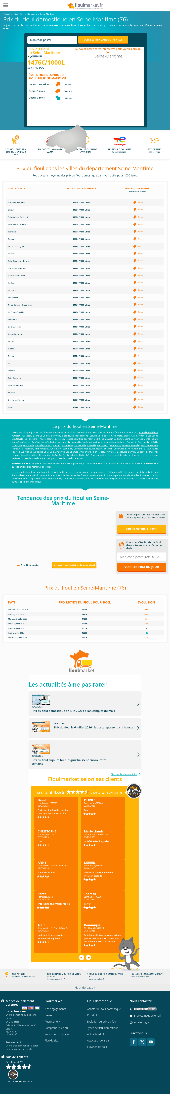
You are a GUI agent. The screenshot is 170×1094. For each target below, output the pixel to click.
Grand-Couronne (15, 334)
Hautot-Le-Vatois (55, 438)
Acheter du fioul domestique (104, 996)
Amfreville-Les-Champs (66, 451)
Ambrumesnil (41, 448)
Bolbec (11, 341)
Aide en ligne (142, 1009)
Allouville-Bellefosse (148, 432)
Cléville (154, 442)
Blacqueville (68, 435)
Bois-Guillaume (14, 327)
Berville (131, 451)
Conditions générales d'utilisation (59, 1081)
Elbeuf (11, 210)
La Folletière (31, 438)
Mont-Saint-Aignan (16, 246)
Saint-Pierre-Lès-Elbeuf (18, 224)
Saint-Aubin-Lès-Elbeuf (18, 217)
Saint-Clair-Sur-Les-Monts (137, 438)
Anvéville (111, 451)
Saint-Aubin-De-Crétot (112, 438)
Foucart (56, 445)
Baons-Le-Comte (41, 435)
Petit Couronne (14, 378)
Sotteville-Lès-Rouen (17, 268)
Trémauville (17, 448)
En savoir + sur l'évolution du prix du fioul (74, 564)
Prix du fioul (94, 1002)
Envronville (28, 445)
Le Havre (12, 290)
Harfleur (11, 283)
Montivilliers (13, 297)
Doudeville (72, 455)
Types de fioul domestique (102, 1015)
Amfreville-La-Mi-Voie (43, 451)
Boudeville (142, 451)
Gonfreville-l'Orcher (16, 275)
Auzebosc (26, 435)
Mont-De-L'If (94, 438)
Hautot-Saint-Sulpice (76, 438)
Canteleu (12, 231)
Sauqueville (152, 448)
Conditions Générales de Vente (27, 1081)
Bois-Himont (81, 435)
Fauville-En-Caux (43, 445)
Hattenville (67, 445)
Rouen (11, 253)
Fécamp (11, 370)
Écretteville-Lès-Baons (147, 435)
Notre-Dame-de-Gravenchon (20, 305)
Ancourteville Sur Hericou (92, 451)
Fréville (42, 438)
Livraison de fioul (97, 1034)
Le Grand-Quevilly (16, 312)
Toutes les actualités (124, 761)
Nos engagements (55, 996)
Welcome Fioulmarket (57, 1021)
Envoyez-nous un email (147, 1002)
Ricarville (91, 445)
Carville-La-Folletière (100, 435)
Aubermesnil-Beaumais (60, 448)
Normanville (80, 445)
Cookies (124, 1081)
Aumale (11, 392)
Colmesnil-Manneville (84, 448)
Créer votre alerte (141, 529)
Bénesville (122, 451)
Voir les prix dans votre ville (103, 39)
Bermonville (143, 442)
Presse (48, 1002)
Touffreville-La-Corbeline (44, 442)
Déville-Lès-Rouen (16, 400)
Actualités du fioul (97, 1021)
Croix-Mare (116, 435)
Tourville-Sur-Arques (22, 451)
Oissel (10, 407)
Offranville (119, 448)
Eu (9, 363)
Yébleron (29, 448)
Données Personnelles (106, 1081)
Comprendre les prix (57, 1015)
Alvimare (97, 442)
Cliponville (17, 445)
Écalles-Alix (129, 435)
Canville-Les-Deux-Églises (33, 455)
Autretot (16, 435)
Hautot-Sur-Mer (104, 448)
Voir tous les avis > (122, 955)
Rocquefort (102, 445)
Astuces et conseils (98, 1028)
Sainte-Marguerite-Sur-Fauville (124, 445)
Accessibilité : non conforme (144, 1081)
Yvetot (11, 348)
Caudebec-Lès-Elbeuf (17, 202)
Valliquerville (64, 442)
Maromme (12, 319)
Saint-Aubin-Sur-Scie (135, 448)
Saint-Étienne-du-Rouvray (19, 261)
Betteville (55, 435)
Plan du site (51, 1028)
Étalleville (83, 455)
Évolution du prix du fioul (102, 1009)
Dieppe (11, 356)
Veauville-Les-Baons (82, 442)
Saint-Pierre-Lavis (149, 445)
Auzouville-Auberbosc (114, 442)
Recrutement (52, 1009)
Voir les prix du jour (141, 567)
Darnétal (11, 239)
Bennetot (131, 442)
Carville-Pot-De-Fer (56, 455)
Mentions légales (85, 1081)
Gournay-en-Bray (15, 385)
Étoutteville (17, 438)
